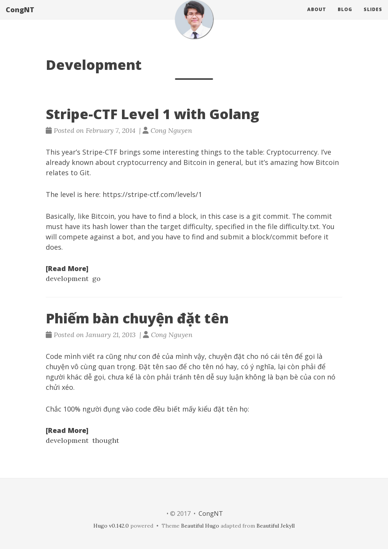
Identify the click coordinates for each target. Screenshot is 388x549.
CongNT (20, 17)
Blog (345, 17)
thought (105, 440)
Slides (373, 17)
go (96, 278)
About (316, 17)
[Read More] (67, 268)
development (67, 278)
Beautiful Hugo (200, 525)
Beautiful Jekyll (276, 525)
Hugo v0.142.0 (111, 525)
